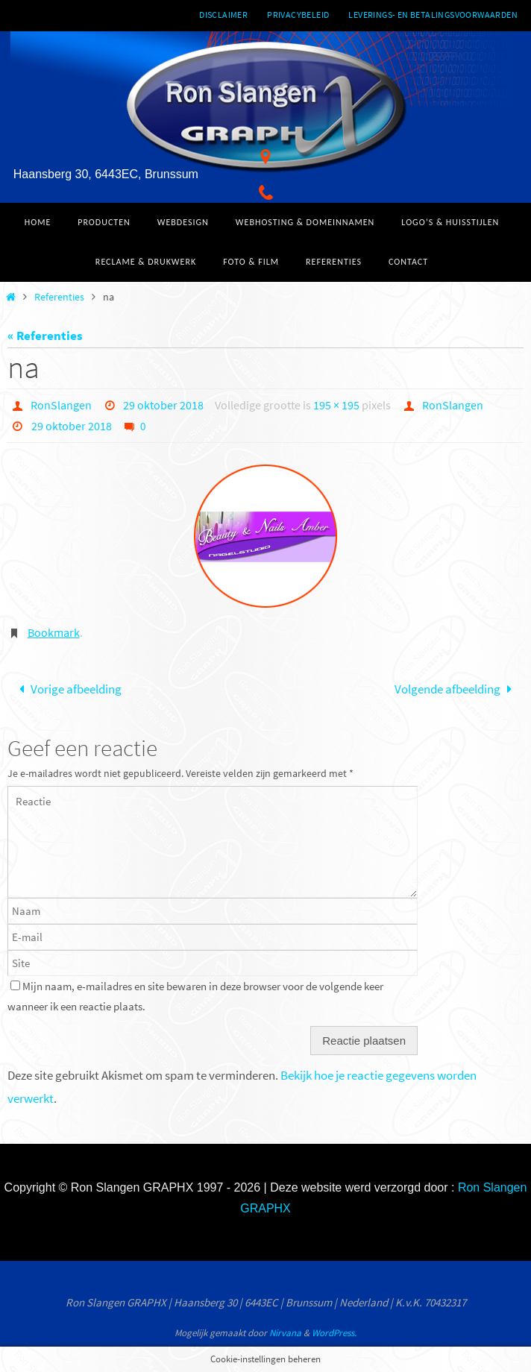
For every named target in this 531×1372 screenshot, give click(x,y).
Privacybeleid (298, 14)
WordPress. (334, 1333)
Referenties (59, 297)
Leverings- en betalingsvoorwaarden (433, 14)
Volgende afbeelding (456, 689)
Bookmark (54, 632)
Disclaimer (223, 14)
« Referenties (45, 335)
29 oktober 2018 (163, 404)
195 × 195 (336, 404)
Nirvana (285, 1333)
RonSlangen (61, 404)
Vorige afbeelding (67, 689)
